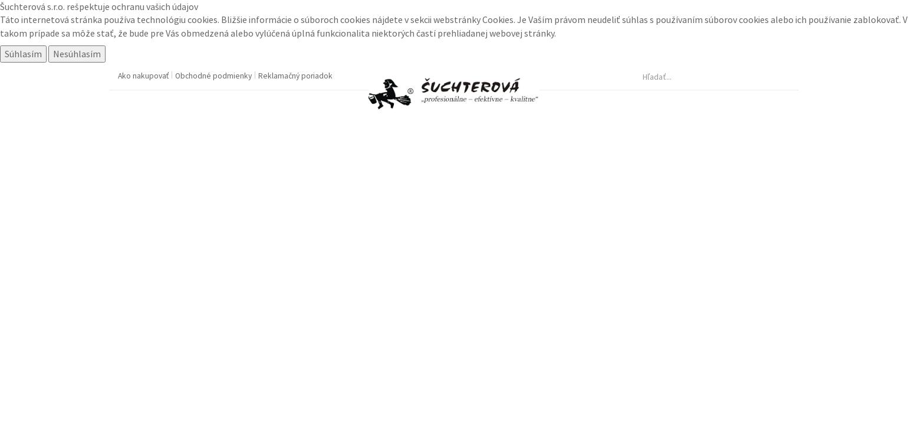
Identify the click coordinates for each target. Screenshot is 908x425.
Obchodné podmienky (214, 76)
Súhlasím (23, 54)
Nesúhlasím (77, 54)
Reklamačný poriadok (295, 76)
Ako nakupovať (144, 76)
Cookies (498, 19)
